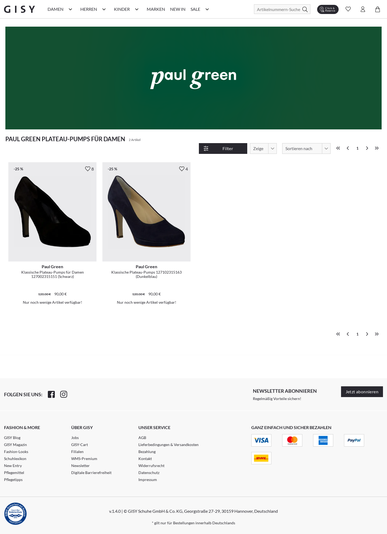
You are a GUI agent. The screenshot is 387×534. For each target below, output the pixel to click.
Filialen (77, 451)
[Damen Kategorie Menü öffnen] (70, 9)
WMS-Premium (84, 458)
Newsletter (80, 465)
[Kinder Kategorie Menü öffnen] (136, 9)
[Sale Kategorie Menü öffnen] (207, 9)
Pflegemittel (14, 472)
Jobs (75, 437)
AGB (142, 437)
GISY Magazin (15, 444)
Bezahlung (147, 451)
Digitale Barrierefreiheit (91, 472)
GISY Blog (12, 437)
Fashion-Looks (16, 451)
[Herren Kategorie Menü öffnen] (104, 9)
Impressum (147, 479)
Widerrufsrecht (151, 465)
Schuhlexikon (15, 458)
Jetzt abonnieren (362, 391)
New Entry (13, 465)
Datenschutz (148, 472)
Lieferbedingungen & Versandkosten (168, 444)
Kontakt (145, 458)
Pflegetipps (13, 479)
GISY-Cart (79, 444)
